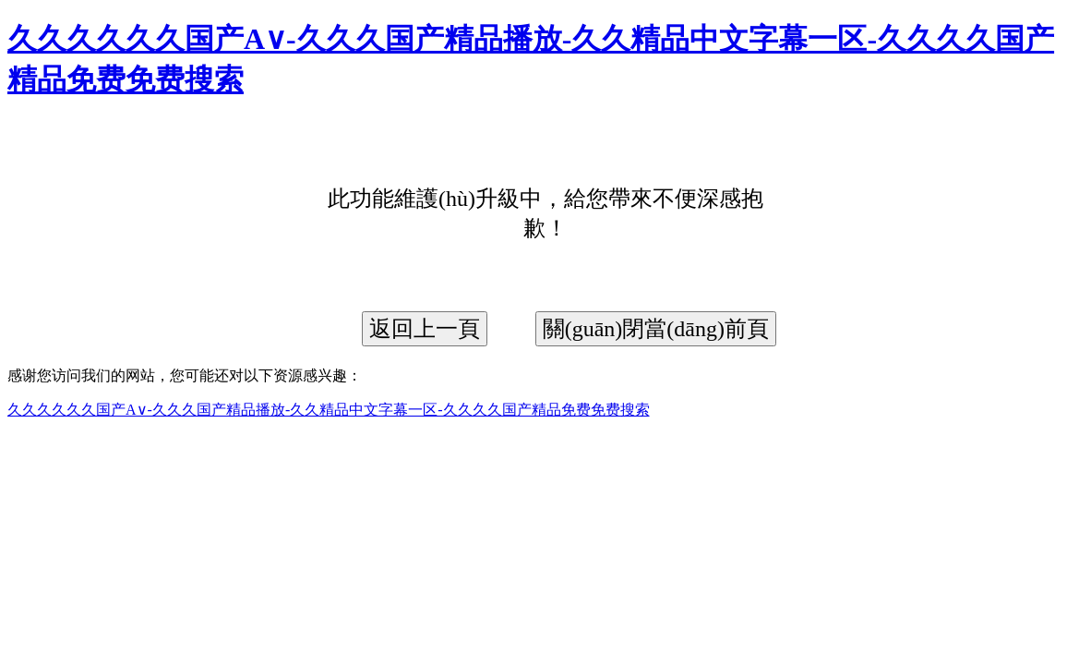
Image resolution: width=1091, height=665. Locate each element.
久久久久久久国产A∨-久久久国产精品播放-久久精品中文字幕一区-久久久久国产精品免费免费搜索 (328, 409)
